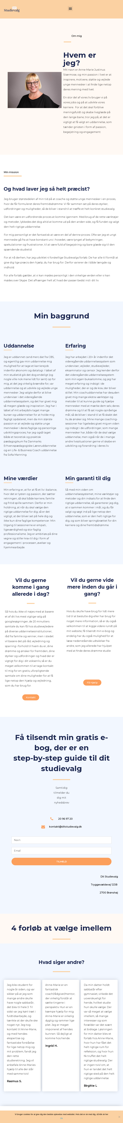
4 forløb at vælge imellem (61, 928)
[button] (70, 8)
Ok (61, 1118)
